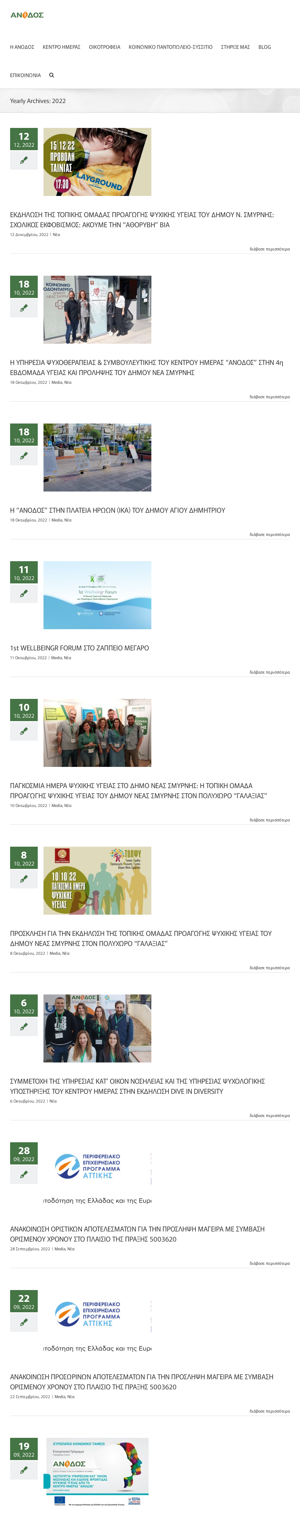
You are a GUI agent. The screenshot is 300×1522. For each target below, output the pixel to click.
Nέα (56, 234)
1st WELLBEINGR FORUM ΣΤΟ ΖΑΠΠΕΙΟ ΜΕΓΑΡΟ (79, 647)
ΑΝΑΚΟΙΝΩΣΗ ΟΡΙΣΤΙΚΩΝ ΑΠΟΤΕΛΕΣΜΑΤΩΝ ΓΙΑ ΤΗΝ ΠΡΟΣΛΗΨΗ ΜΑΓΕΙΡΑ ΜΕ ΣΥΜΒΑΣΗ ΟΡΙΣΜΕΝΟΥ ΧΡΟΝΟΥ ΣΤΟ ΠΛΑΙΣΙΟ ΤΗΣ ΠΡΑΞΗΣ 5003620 (137, 1234)
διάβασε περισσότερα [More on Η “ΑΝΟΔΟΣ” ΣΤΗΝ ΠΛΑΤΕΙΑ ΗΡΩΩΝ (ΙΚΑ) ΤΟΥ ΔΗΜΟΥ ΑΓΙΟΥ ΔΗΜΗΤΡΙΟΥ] (270, 534)
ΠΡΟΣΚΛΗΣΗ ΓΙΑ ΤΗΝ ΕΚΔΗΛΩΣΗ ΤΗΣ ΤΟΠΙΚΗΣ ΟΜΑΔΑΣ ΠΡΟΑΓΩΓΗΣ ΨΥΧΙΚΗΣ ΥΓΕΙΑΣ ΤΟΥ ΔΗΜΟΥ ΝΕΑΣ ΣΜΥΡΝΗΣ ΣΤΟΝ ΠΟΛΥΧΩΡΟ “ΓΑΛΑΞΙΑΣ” (141, 938)
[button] (51, 74)
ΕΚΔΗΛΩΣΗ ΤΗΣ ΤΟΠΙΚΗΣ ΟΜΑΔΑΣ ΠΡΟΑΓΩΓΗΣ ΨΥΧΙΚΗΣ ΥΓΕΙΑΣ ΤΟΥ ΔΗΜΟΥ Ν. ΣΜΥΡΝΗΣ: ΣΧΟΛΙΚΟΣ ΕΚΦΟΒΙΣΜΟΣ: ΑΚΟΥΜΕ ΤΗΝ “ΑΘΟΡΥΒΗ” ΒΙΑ (142, 219)
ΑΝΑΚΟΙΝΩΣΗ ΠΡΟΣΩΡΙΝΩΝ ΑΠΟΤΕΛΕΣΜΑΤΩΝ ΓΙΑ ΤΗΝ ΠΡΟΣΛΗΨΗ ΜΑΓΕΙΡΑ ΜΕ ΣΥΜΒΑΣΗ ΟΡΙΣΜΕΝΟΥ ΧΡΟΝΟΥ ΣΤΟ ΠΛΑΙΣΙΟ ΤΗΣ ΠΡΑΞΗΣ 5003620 (141, 1381)
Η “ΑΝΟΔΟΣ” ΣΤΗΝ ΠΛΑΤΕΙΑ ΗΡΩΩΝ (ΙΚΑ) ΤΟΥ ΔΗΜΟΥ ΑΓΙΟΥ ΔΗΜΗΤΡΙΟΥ (117, 510)
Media (57, 382)
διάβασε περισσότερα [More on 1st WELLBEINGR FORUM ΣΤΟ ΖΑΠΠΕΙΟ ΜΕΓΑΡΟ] (270, 672)
